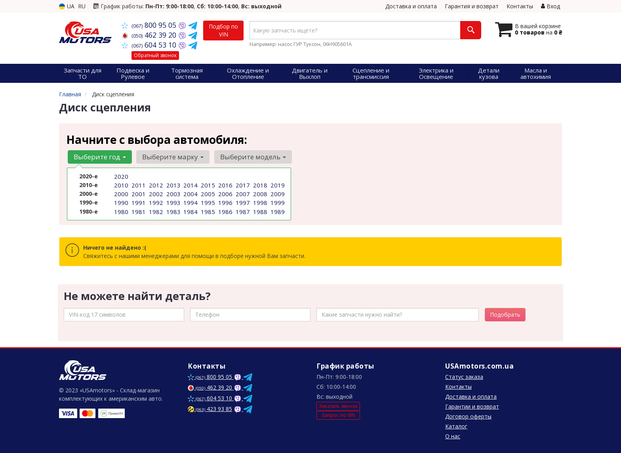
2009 (276, 193)
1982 (155, 209)
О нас (452, 436)
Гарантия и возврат (472, 6)
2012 (155, 184)
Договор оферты (468, 416)
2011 (137, 184)
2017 (242, 184)
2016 (224, 184)
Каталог (456, 426)
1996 (224, 201)
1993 (172, 201)
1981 (137, 209)
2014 (189, 184)
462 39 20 (150, 35)
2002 (155, 193)
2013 (172, 184)
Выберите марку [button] (171, 156)
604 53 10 (150, 45)
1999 (276, 201)
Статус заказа (464, 376)
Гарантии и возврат (472, 406)
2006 (224, 193)
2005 (207, 193)
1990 (120, 201)
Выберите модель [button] (249, 156)
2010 (120, 184)
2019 (276, 184)
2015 (207, 184)
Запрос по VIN (338, 415)
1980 (120, 209)
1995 (207, 201)
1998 (259, 201)
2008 (259, 193)
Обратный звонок (155, 55)
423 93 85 (210, 409)
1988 (259, 209)
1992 (155, 201)
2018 (259, 184)
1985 (207, 209)
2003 (172, 193)
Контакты (520, 6)
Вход (550, 6)
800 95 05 (150, 25)
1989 (276, 209)
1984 (189, 209)
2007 (242, 193)
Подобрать (505, 314)
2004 (189, 193)
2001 (137, 193)
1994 (189, 201)
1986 (224, 209)
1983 (172, 209)
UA (66, 6)
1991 (137, 201)
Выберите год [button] (99, 156)
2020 (120, 176)
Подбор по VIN (223, 30)
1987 (242, 209)
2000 (120, 193)
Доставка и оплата (411, 6)
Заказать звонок (338, 406)
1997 (242, 201)
